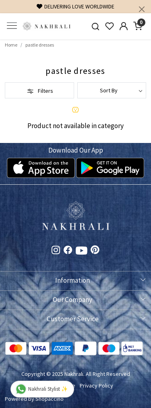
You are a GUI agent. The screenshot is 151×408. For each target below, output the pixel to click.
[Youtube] (81, 252)
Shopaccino (49, 398)
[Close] (141, 9)
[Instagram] (56, 251)
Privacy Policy (96, 385)
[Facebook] (68, 251)
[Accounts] (123, 26)
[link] (96, 26)
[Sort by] (112, 90)
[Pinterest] (95, 251)
